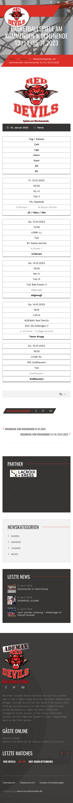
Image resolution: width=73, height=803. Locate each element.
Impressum (8, 782)
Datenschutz (27, 782)
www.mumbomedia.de (29, 791)
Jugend (15, 548)
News (24, 59)
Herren (16, 542)
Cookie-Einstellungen (52, 782)
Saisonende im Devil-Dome (33, 589)
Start (12, 59)
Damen (15, 536)
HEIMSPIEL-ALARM (28, 600)
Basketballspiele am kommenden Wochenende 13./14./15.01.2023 (36, 35)
